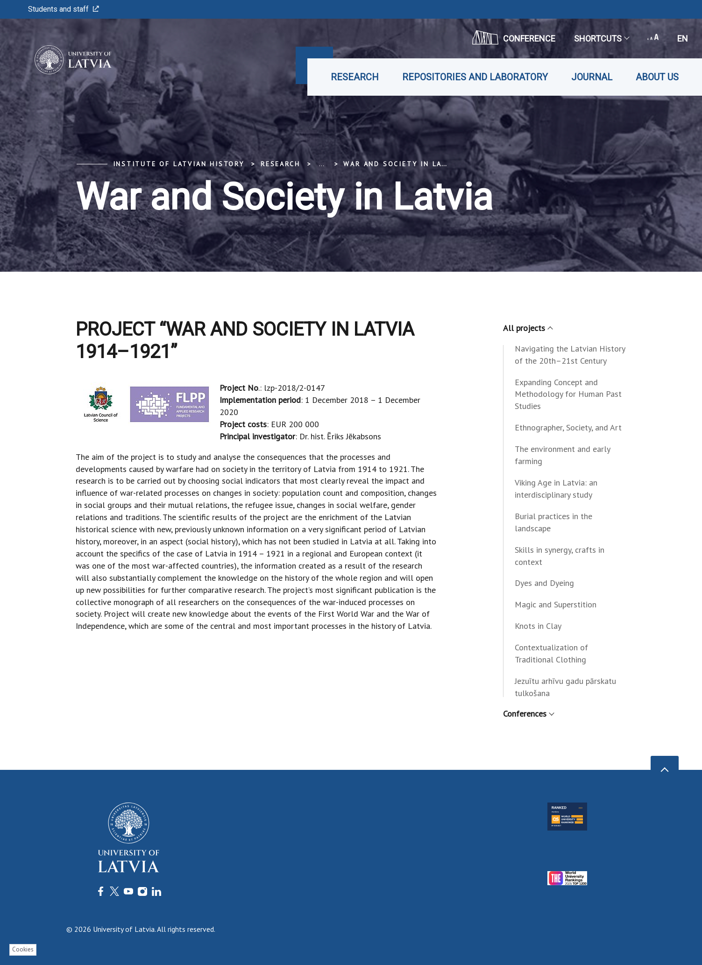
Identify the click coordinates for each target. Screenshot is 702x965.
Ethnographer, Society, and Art (568, 427)
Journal (591, 77)
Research (355, 77)
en (682, 38)
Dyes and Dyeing (544, 583)
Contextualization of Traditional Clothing (551, 653)
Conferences (528, 713)
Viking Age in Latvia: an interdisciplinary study (556, 488)
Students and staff (63, 9)
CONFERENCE (513, 37)
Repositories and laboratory (475, 77)
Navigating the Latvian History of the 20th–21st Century (570, 354)
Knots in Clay (538, 625)
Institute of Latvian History (178, 164)
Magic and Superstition (555, 604)
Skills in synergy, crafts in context (559, 555)
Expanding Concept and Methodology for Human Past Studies (568, 394)
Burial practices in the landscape (553, 522)
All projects (527, 328)
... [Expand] (321, 164)
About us (657, 77)
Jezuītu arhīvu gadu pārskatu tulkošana (565, 687)
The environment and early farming (562, 455)
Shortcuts (601, 38)
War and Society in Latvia (401, 164)
